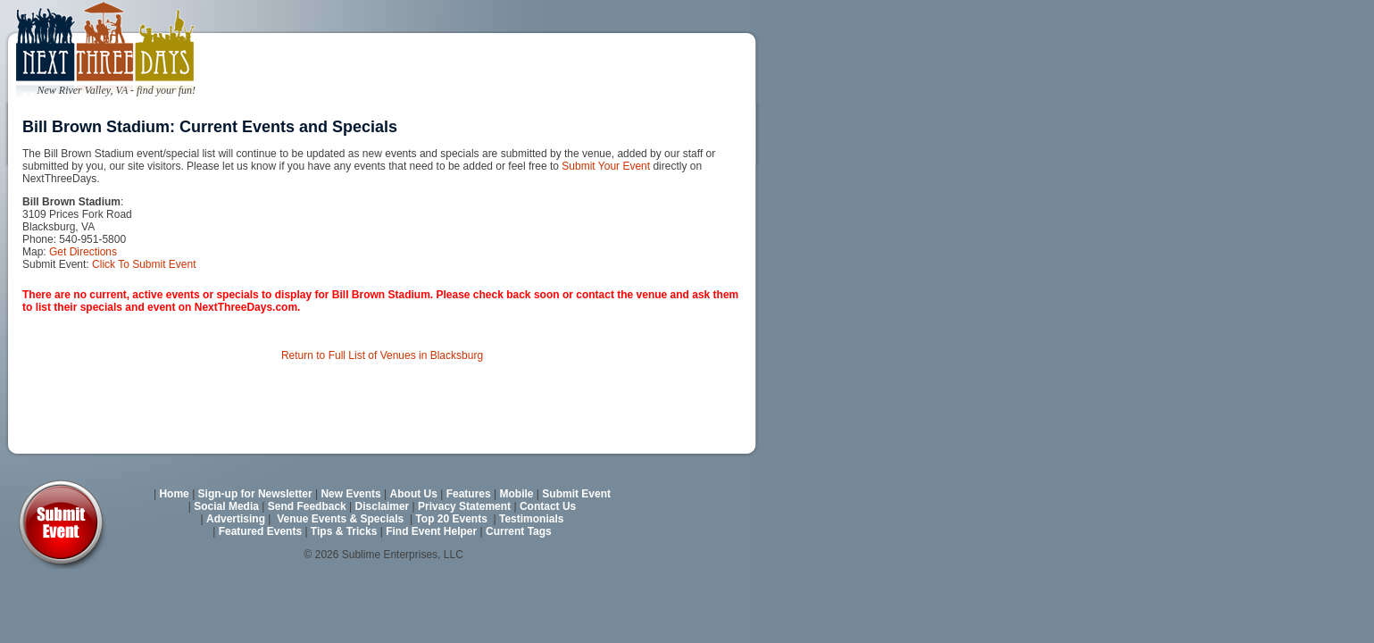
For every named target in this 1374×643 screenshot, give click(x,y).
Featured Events (260, 531)
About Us (413, 494)
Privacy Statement (464, 506)
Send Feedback (307, 506)
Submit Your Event (606, 166)
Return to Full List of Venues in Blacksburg (382, 355)
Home (173, 494)
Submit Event (576, 494)
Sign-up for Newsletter (255, 494)
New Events (350, 494)
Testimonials (531, 519)
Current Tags (519, 531)
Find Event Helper (431, 531)
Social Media (226, 506)
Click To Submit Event (144, 264)
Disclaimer (382, 506)
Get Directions (83, 252)
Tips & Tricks (344, 531)
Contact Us (548, 506)
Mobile (517, 494)
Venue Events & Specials (340, 519)
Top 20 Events (451, 519)
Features (468, 494)
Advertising (235, 519)
